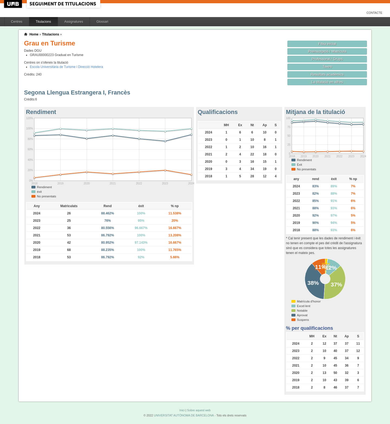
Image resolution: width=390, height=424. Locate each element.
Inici (181, 410)
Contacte (374, 12)
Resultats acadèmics (327, 74)
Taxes (327, 66)
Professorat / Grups (327, 59)
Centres (16, 22)
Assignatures (73, 22)
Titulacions (43, 22)
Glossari (102, 22)
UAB (13, 4)
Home (34, 34)
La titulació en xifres (327, 82)
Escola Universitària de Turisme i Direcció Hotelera (66, 67)
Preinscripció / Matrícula (327, 51)
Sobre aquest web (198, 410)
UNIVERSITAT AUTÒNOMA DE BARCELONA (184, 415)
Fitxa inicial (327, 44)
